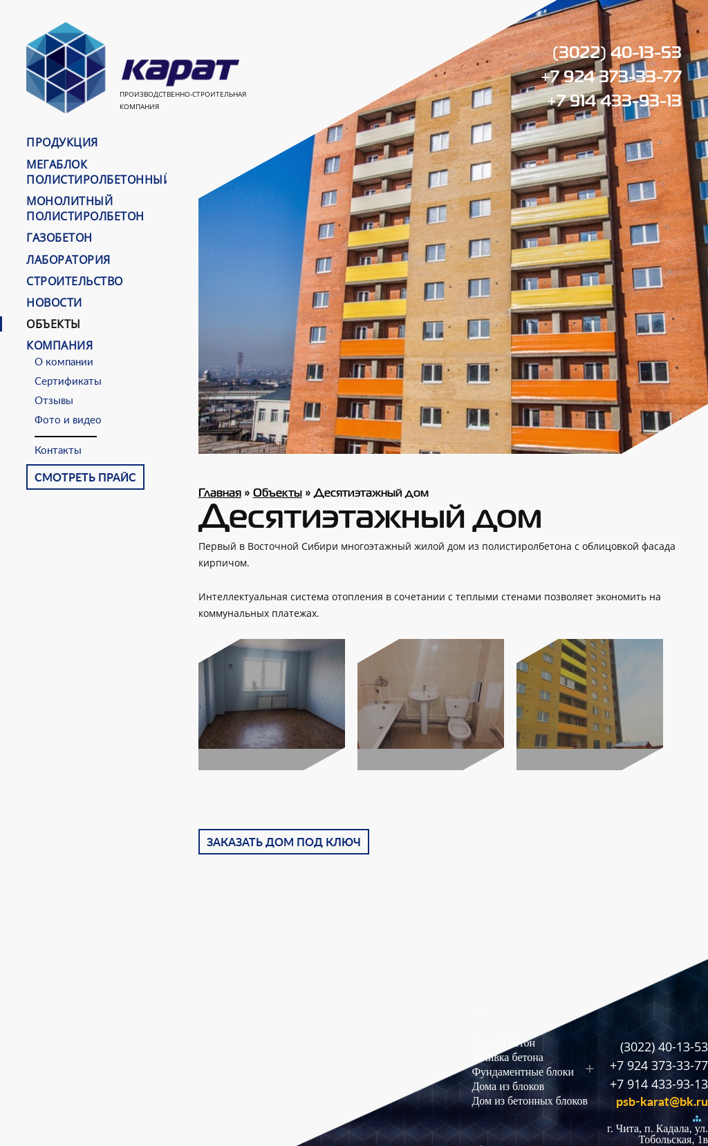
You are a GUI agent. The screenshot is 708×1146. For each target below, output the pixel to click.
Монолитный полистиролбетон (85, 208)
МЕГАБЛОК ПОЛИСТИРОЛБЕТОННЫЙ (98, 172)
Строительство (74, 281)
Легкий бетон (503, 1043)
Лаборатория (68, 259)
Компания (59, 345)
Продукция (62, 142)
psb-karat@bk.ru (662, 1102)
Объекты (53, 324)
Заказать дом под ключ (284, 842)
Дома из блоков (508, 1086)
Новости (54, 302)
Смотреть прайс (85, 478)
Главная (219, 494)
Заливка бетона (507, 1057)
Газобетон (59, 237)
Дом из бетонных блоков (530, 1101)
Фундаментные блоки (523, 1072)
